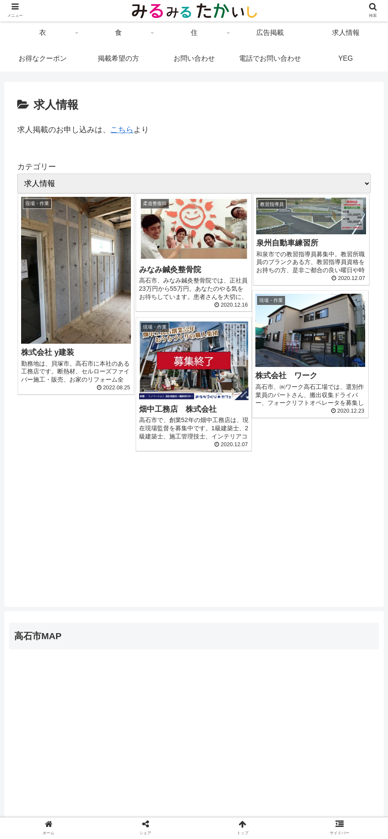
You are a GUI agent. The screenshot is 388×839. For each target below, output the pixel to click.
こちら (121, 129)
